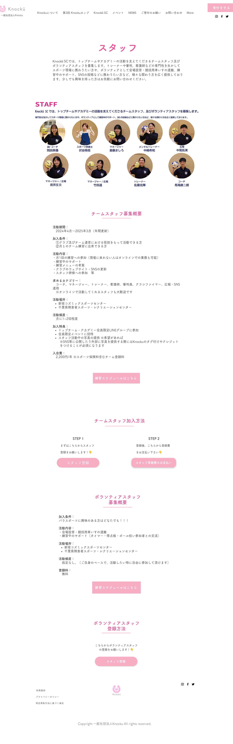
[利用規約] (41, 690)
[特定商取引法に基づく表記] (50, 703)
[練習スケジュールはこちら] (116, 378)
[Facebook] (222, 16)
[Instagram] (216, 16)
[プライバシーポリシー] (47, 697)
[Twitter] (227, 16)
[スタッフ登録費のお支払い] (153, 462)
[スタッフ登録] (78, 462)
